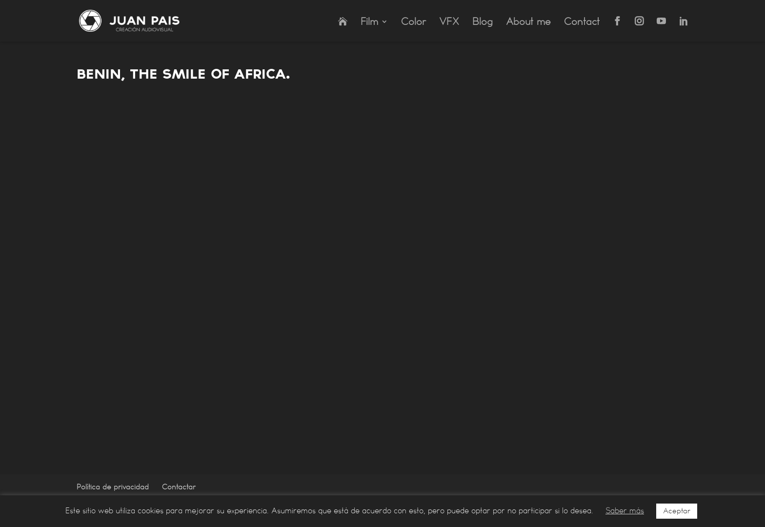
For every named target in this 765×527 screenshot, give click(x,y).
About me (528, 22)
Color (413, 22)
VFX (449, 22)
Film (369, 22)
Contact (582, 22)
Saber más (624, 510)
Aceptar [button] (676, 510)
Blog (482, 22)
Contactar (179, 487)
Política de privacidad (113, 487)
